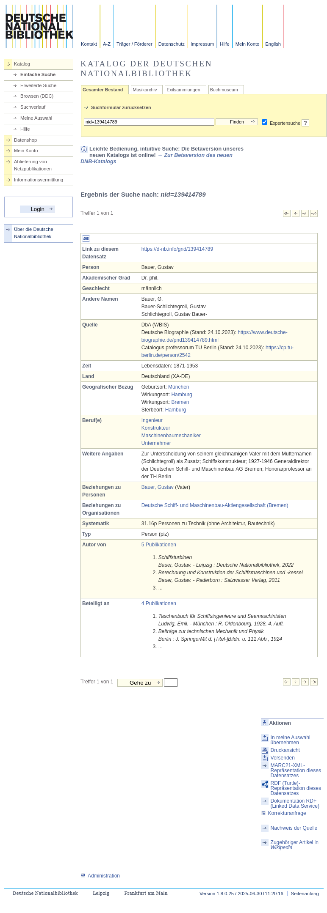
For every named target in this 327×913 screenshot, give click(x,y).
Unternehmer (156, 443)
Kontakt (89, 44)
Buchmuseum (224, 89)
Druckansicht (285, 750)
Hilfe (224, 44)
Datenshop (25, 140)
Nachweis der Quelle (294, 828)
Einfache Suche (37, 74)
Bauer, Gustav (157, 487)
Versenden (283, 758)
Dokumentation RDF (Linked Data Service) (295, 803)
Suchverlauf (32, 107)
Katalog (22, 63)
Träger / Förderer (134, 44)
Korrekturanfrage (283, 813)
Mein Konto (248, 44)
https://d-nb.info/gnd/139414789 (177, 249)
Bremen (180, 402)
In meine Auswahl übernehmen (290, 740)
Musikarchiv (145, 89)
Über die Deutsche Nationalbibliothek (33, 233)
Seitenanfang (305, 893)
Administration (100, 876)
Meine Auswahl (36, 118)
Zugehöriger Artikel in (295, 844)
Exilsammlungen (183, 89)
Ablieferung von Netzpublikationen (33, 165)
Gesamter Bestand (103, 89)
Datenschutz (171, 44)
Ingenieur (152, 420)
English (273, 44)
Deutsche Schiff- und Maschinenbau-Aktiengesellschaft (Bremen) (214, 505)
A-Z (107, 44)
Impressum (202, 44)
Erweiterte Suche (38, 85)
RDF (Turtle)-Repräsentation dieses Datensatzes (296, 788)
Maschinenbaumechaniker (171, 436)
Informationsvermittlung (38, 179)
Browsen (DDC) (36, 96)
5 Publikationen (158, 545)
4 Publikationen (158, 603)
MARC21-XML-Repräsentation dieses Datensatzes (296, 770)
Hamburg (181, 395)
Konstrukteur (155, 428)
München (178, 387)
